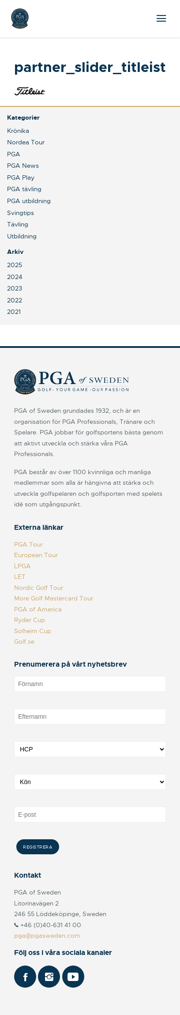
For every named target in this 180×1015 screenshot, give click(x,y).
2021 (14, 312)
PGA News (23, 166)
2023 (14, 288)
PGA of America (38, 609)
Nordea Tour (26, 142)
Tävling (17, 224)
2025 (14, 265)
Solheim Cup (32, 631)
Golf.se (24, 641)
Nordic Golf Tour (38, 588)
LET (20, 577)
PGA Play (20, 177)
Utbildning (22, 236)
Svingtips (20, 213)
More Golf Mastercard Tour (53, 598)
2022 (14, 300)
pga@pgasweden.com (47, 936)
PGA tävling (24, 189)
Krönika (18, 131)
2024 (14, 277)
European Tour (36, 555)
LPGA (22, 566)
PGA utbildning (29, 201)
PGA (13, 154)
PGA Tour (28, 544)
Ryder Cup (29, 620)
